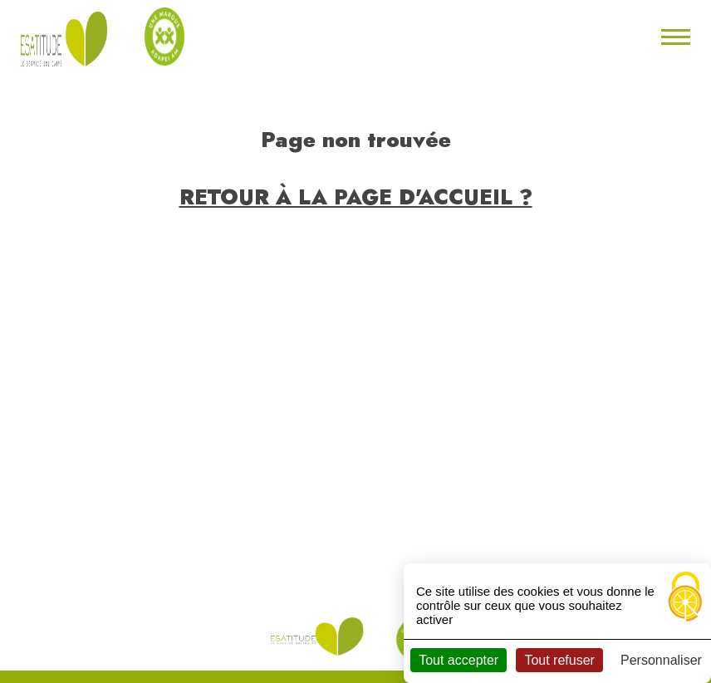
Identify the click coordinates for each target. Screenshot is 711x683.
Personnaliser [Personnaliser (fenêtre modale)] (661, 660)
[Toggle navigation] (673, 36)
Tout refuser (559, 660)
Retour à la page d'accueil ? (355, 197)
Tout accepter (458, 660)
